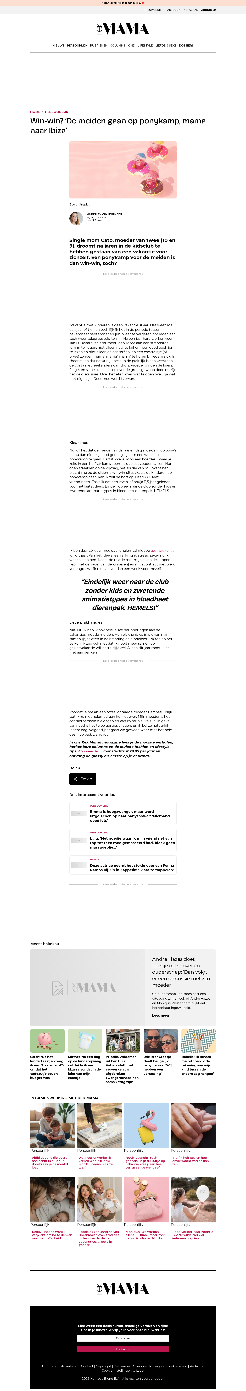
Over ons (140, 1368)
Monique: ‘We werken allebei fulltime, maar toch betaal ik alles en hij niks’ (146, 1237)
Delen (82, 781)
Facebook (173, 10)
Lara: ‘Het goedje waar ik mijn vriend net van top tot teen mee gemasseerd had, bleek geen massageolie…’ (132, 844)
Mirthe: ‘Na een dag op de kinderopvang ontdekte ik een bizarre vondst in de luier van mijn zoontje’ (84, 1069)
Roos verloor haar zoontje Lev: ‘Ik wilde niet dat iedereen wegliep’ (192, 1237)
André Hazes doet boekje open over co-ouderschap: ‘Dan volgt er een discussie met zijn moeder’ (181, 974)
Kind (131, 45)
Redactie (197, 1368)
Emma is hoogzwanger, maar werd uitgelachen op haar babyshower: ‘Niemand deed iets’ (130, 817)
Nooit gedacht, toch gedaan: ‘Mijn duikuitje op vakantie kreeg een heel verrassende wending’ (145, 1164)
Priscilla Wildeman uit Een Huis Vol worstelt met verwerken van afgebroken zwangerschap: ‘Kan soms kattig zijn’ (122, 1071)
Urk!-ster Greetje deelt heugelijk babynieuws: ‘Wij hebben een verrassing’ (158, 1067)
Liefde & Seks (165, 45)
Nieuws (58, 45)
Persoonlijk (77, 45)
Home (36, 112)
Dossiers (186, 45)
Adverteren (70, 1368)
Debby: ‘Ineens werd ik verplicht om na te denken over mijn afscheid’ (52, 1237)
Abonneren (50, 1368)
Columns (117, 45)
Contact (87, 1368)
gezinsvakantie (163, 552)
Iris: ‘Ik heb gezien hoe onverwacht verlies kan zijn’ (190, 1163)
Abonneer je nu (92, 753)
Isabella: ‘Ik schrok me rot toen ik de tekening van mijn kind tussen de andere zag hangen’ (197, 1067)
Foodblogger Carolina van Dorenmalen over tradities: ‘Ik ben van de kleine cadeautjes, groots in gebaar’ (99, 1240)
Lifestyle (145, 45)
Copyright (103, 1368)
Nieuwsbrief (153, 10)
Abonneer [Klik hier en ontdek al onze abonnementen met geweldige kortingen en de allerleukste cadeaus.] (208, 10)
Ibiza (147, 478)
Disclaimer (122, 1368)
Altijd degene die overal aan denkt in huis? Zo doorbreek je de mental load (50, 1164)
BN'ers (94, 861)
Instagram (191, 10)
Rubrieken (98, 45)
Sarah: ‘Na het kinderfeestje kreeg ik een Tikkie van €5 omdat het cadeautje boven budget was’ (47, 1069)
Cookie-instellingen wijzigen (124, 1372)
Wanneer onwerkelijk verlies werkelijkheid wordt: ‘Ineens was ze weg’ (96, 1164)
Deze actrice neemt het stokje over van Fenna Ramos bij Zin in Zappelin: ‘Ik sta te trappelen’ (132, 869)
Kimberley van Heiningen (104, 214)
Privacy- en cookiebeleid (168, 1368)
